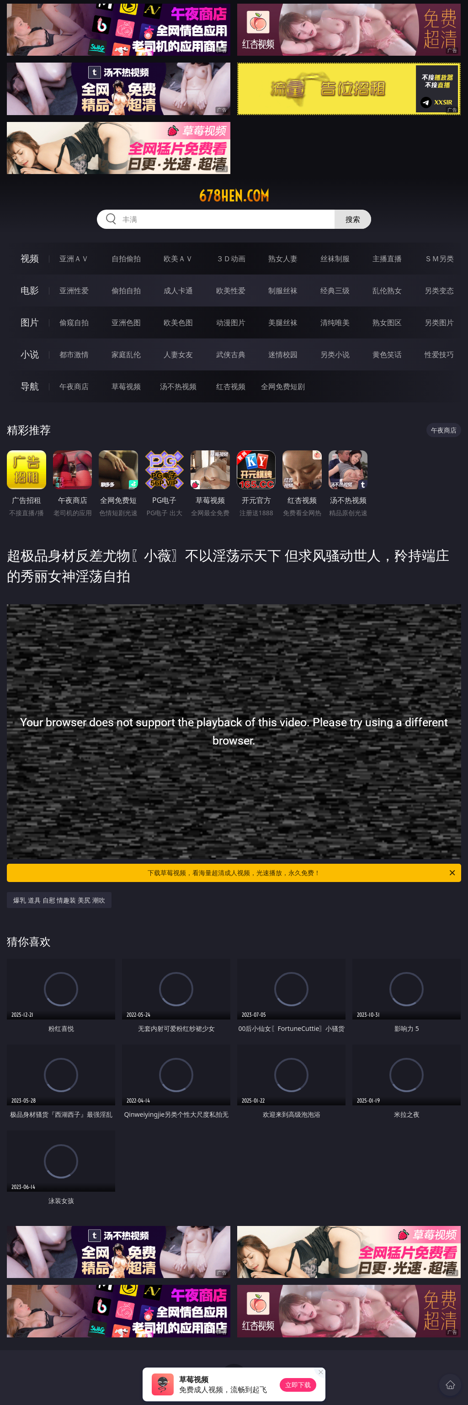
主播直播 (387, 259)
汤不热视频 (178, 386)
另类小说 (335, 354)
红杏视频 (230, 386)
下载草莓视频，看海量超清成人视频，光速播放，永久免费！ (302, 872)
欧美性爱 (230, 290)
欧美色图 (178, 322)
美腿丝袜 (283, 322)
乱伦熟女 (387, 290)
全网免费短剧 (283, 386)
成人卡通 (178, 290)
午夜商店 (74, 386)
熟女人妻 (283, 259)
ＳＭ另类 (439, 259)
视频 (30, 258)
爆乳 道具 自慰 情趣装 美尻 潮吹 (59, 900)
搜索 (353, 219)
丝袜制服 (335, 259)
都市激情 (74, 354)
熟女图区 (387, 322)
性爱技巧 (439, 354)
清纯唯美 (335, 322)
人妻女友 (178, 354)
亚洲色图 (126, 322)
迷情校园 (283, 354)
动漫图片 (230, 322)
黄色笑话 (387, 354)
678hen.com (234, 196)
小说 (30, 354)
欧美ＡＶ (178, 259)
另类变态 (439, 290)
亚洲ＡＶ (74, 259)
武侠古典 (230, 354)
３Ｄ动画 (230, 259)
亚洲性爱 (74, 290)
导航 (30, 386)
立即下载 (298, 1384)
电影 (30, 290)
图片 (30, 322)
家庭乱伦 (126, 354)
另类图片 (439, 322)
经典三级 (335, 290)
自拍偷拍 (126, 259)
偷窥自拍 (74, 322)
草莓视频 (126, 386)
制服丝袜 (283, 290)
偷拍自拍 (126, 290)
